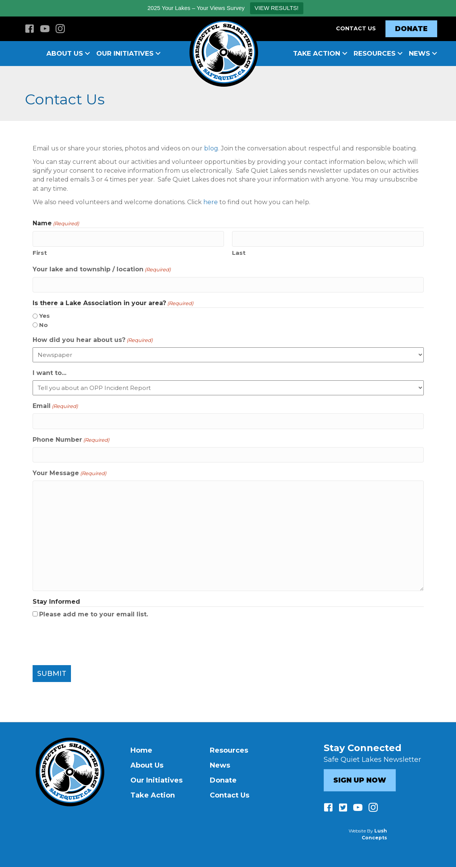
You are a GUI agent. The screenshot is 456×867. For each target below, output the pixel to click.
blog (211, 148)
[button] (87, 53)
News (419, 53)
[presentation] (91, 640)
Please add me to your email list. (93, 612)
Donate (223, 779)
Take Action (316, 53)
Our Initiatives (124, 53)
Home (141, 749)
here (210, 202)
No (43, 324)
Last (238, 252)
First (40, 252)
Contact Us (356, 28)
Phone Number (71, 438)
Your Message (69, 472)
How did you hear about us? (93, 339)
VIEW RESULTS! (277, 8)
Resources (374, 53)
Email (55, 405)
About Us (64, 53)
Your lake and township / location (102, 269)
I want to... (49, 372)
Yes (44, 315)
